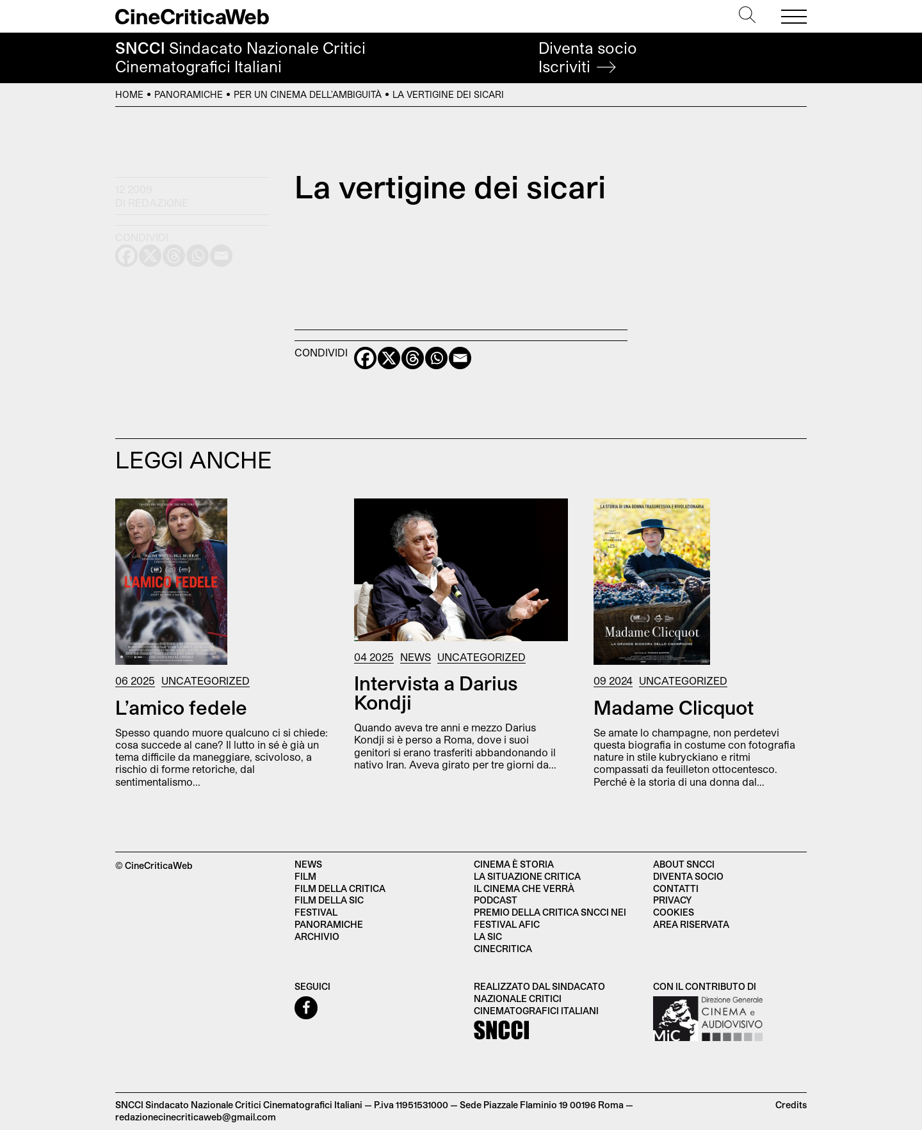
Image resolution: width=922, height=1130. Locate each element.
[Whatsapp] (436, 358)
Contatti (676, 888)
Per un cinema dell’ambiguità (308, 94)
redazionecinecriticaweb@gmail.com (195, 1116)
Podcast (495, 900)
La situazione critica (527, 876)
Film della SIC (329, 900)
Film (305, 876)
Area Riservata (691, 924)
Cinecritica (503, 948)
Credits (791, 1104)
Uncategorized (205, 680)
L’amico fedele (181, 707)
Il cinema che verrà (524, 888)
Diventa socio (587, 57)
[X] (389, 358)
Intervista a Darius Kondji (435, 692)
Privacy (672, 900)
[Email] (460, 358)
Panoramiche (188, 94)
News (415, 657)
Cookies (673, 912)
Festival (316, 912)
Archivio (317, 936)
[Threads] (412, 358)
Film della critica (340, 888)
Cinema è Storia (514, 864)
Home (129, 94)
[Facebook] (365, 358)
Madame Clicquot (674, 707)
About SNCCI (684, 864)
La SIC (488, 936)
